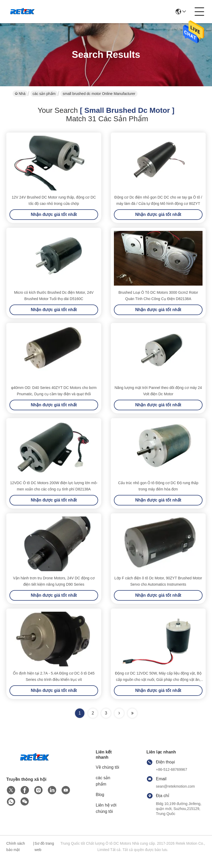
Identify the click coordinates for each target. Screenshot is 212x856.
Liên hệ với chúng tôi (106, 808)
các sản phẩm (44, 94)
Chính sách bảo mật (15, 846)
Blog (100, 794)
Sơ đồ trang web (44, 846)
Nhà (20, 94)
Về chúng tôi (107, 767)
